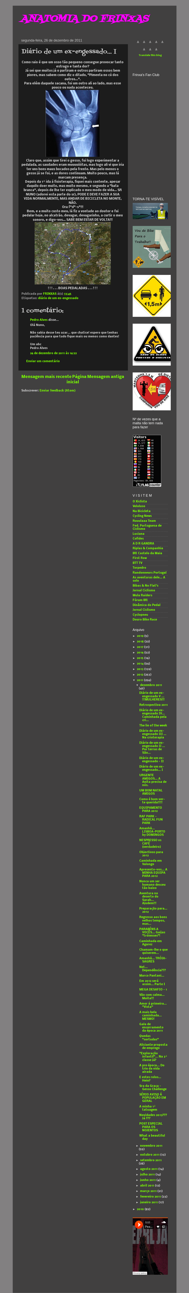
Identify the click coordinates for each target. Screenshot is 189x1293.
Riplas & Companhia (148, 548)
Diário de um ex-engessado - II (151, 760)
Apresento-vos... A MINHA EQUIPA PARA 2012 (153, 873)
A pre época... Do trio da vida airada (151, 1069)
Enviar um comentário (43, 361)
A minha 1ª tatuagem (148, 1108)
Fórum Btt (140, 600)
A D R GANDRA (143, 543)
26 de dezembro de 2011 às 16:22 (53, 353)
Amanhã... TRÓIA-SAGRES (153, 960)
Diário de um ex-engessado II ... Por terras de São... (152, 747)
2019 (140, 636)
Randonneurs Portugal (150, 572)
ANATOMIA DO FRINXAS (84, 19)
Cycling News (142, 516)
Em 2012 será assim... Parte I (152, 983)
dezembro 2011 (151, 685)
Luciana (138, 534)
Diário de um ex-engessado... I (151, 768)
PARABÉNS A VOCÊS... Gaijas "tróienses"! (152, 933)
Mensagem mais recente (46, 377)
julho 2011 (148, 1174)
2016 (140, 652)
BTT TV (137, 563)
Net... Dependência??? (152, 969)
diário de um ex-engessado (58, 298)
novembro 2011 (151, 1145)
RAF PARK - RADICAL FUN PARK (151, 820)
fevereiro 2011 (151, 1196)
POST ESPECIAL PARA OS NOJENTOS (151, 1127)
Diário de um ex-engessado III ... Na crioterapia (152, 734)
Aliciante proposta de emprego (153, 1046)
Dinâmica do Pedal (146, 605)
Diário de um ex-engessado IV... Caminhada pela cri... (153, 715)
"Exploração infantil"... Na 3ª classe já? (153, 1057)
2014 (140, 663)
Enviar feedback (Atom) (58, 390)
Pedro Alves (39, 320)
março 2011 (148, 1191)
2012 (140, 674)
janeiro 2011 (149, 1202)
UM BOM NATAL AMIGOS (151, 792)
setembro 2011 (151, 1160)
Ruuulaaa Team (144, 521)
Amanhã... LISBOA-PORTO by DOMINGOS (152, 832)
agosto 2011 (149, 1169)
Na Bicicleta (142, 511)
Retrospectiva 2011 (153, 705)
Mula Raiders (142, 595)
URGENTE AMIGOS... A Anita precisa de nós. (153, 780)
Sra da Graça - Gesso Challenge (153, 1088)
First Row (140, 558)
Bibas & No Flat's (145, 585)
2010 (141, 1209)
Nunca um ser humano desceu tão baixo (152, 885)
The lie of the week (153, 725)
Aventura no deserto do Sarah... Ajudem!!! (148, 898)
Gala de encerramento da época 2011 (151, 1028)
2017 (140, 647)
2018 (140, 641)
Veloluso (139, 506)
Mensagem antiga (105, 377)
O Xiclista (140, 501)
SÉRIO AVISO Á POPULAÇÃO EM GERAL (152, 1098)
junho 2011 (148, 1180)
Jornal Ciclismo (144, 590)
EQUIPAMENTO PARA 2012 (150, 809)
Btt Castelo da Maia (147, 553)
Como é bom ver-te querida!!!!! (152, 801)
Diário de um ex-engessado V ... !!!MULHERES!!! (152, 696)
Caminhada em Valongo (150, 862)
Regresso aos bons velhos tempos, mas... (153, 921)
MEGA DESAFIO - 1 (153, 989)
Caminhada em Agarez (150, 943)
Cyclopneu (140, 614)
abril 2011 (147, 1185)
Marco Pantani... (151, 975)
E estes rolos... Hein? (150, 1079)
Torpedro (139, 567)
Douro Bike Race (145, 619)
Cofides (138, 538)
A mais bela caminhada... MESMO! (150, 1016)
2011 (140, 680)
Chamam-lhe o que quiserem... (153, 951)
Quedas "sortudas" (149, 1038)
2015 (140, 658)
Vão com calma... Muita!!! (152, 997)
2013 (140, 669)
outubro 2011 (150, 1154)
